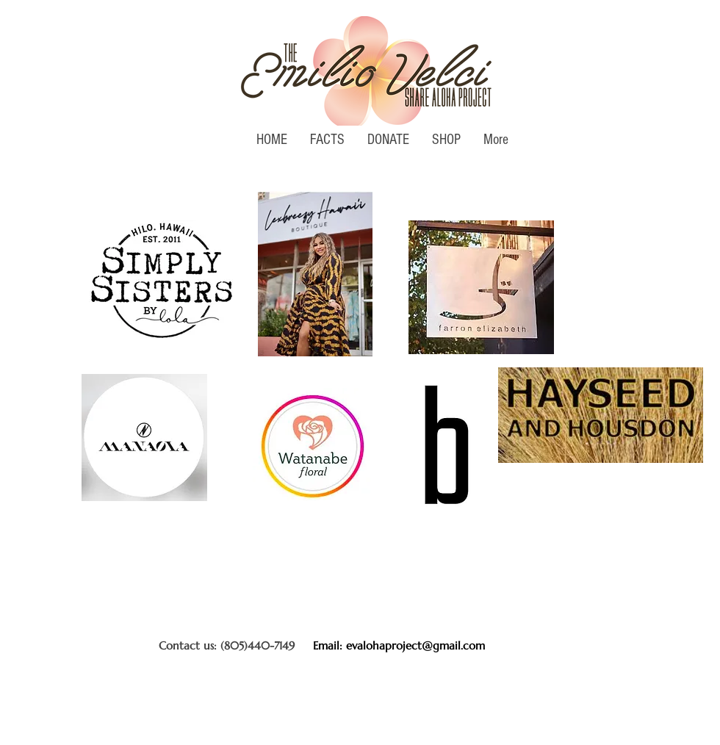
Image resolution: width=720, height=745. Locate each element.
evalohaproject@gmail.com (415, 645)
